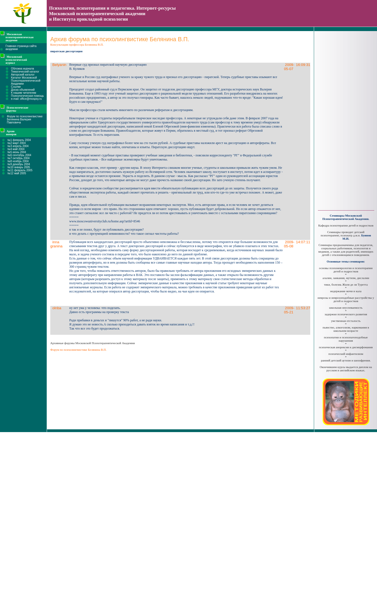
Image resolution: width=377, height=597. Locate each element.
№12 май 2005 (16, 173)
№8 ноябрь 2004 (18, 161)
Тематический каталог (25, 71)
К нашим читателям (23, 92)
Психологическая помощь (27, 95)
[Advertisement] (346, 118)
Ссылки (16, 86)
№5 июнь (13, 152)
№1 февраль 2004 (19, 140)
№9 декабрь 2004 (18, 164)
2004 (22, 152)
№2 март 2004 (16, 143)
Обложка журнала (22, 68)
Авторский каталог (23, 74)
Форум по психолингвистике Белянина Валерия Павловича (25, 119)
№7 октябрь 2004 (18, 158)
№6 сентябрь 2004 (19, 155)
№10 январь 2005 (18, 167)
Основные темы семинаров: (346, 261)
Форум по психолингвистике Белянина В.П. (78, 349)
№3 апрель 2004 (18, 146)
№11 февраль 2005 (19, 170)
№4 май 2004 (15, 149)
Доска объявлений (23, 89)
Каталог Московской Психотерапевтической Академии (25, 80)
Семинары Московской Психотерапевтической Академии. (345, 217)
